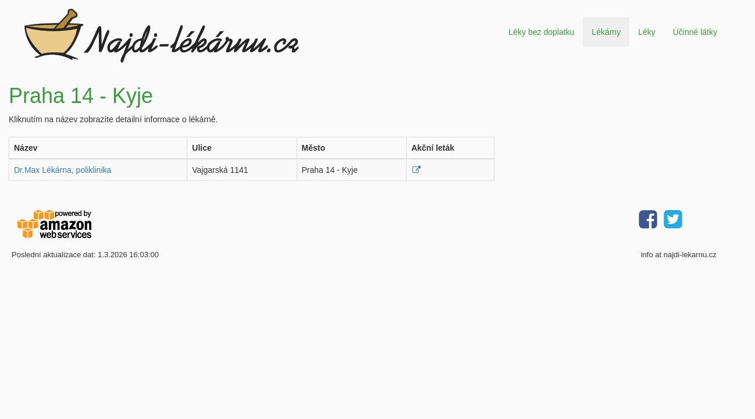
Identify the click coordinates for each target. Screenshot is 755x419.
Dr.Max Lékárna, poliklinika (62, 170)
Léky (647, 32)
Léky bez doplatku (541, 32)
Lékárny (606, 32)
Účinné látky (695, 32)
